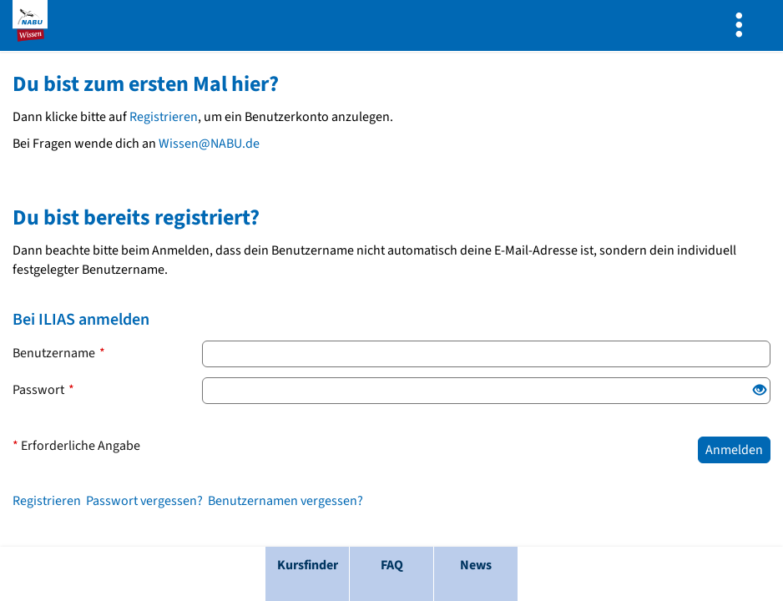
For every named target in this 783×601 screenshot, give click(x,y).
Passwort (43, 390)
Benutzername (59, 353)
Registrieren (163, 117)
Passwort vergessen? (144, 501)
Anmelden (734, 450)
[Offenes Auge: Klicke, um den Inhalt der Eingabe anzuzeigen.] (759, 391)
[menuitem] (742, 25)
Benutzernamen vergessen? (285, 501)
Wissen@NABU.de (209, 143)
